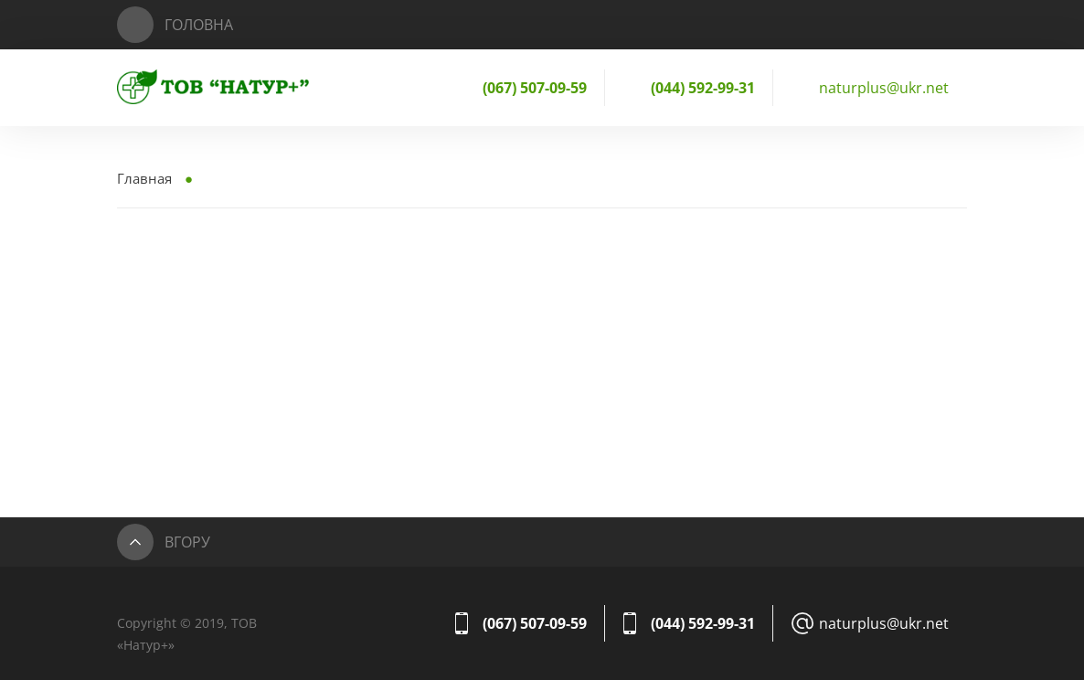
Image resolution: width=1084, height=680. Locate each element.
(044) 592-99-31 (703, 88)
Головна (199, 25)
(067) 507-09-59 (535, 88)
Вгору (187, 542)
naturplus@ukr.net (884, 88)
